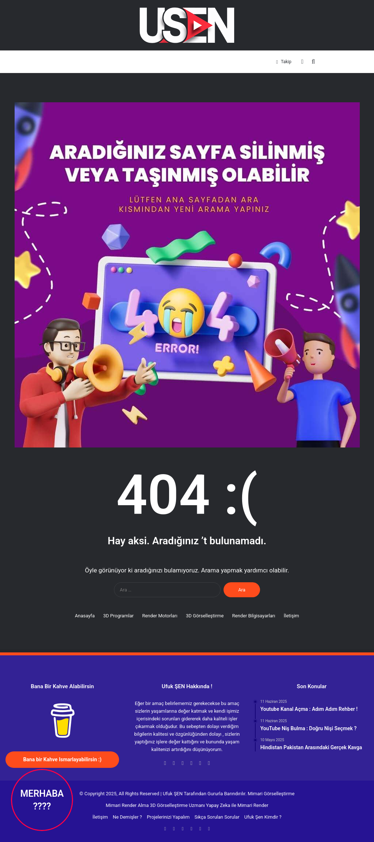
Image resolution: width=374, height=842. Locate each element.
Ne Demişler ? (127, 817)
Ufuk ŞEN (173, 793)
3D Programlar (98, 61)
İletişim (260, 61)
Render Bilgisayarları (225, 61)
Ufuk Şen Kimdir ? (263, 817)
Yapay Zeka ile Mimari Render (237, 805)
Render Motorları (136, 61)
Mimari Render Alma (127, 805)
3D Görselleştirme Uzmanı (177, 805)
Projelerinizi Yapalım (168, 817)
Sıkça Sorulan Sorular (216, 817)
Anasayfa (67, 61)
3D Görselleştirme (179, 61)
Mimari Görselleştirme (271, 793)
